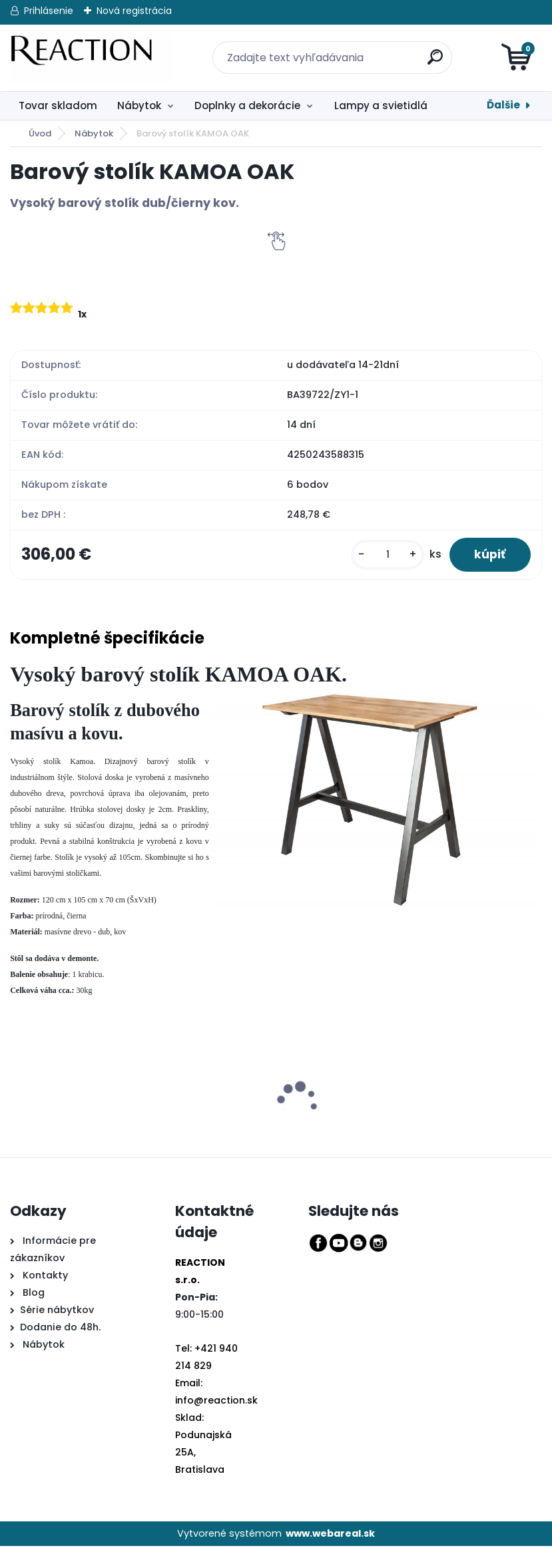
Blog (32, 1294)
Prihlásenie (48, 10)
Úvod (40, 133)
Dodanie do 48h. (60, 1328)
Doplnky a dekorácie (247, 105)
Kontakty (45, 1277)
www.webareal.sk (330, 1534)
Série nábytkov (57, 1311)
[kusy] (384, 555)
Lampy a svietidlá (380, 105)
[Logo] (91, 58)
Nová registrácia (134, 10)
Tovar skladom (58, 105)
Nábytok (139, 105)
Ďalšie (503, 105)
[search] (427, 50)
